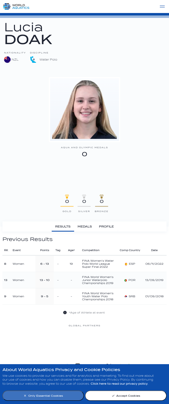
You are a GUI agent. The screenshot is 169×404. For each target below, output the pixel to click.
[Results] (63, 226)
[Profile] (106, 226)
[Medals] (84, 226)
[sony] (117, 341)
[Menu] (162, 6)
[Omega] (84, 341)
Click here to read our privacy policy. (119, 383)
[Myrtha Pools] (19, 341)
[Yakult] (149, 341)
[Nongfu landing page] (52, 341)
